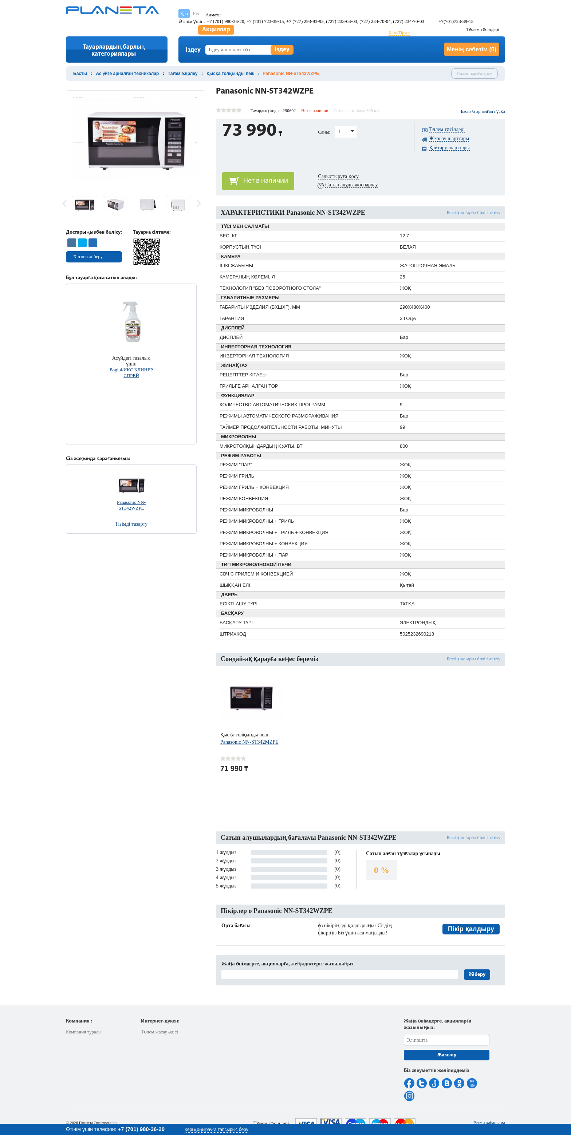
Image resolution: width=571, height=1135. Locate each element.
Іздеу (282, 50)
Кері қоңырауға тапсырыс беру (216, 1129)
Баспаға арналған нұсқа (483, 111)
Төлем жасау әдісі (159, 1032)
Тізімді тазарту (131, 524)
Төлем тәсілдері (482, 29)
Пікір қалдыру (471, 929)
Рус (196, 13)
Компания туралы (84, 1032)
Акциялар (216, 30)
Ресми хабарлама (489, 1122)
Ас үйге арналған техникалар (127, 73)
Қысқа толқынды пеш (230, 73)
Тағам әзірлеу (183, 73)
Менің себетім (471, 49)
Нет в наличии (265, 181)
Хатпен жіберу (88, 256)
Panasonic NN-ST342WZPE (131, 505)
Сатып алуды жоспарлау (351, 184)
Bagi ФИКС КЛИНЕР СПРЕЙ (131, 372)
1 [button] (339, 131)
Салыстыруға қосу (474, 73)
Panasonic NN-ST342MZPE (249, 742)
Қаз (184, 13)
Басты (80, 73)
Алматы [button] (213, 14)
